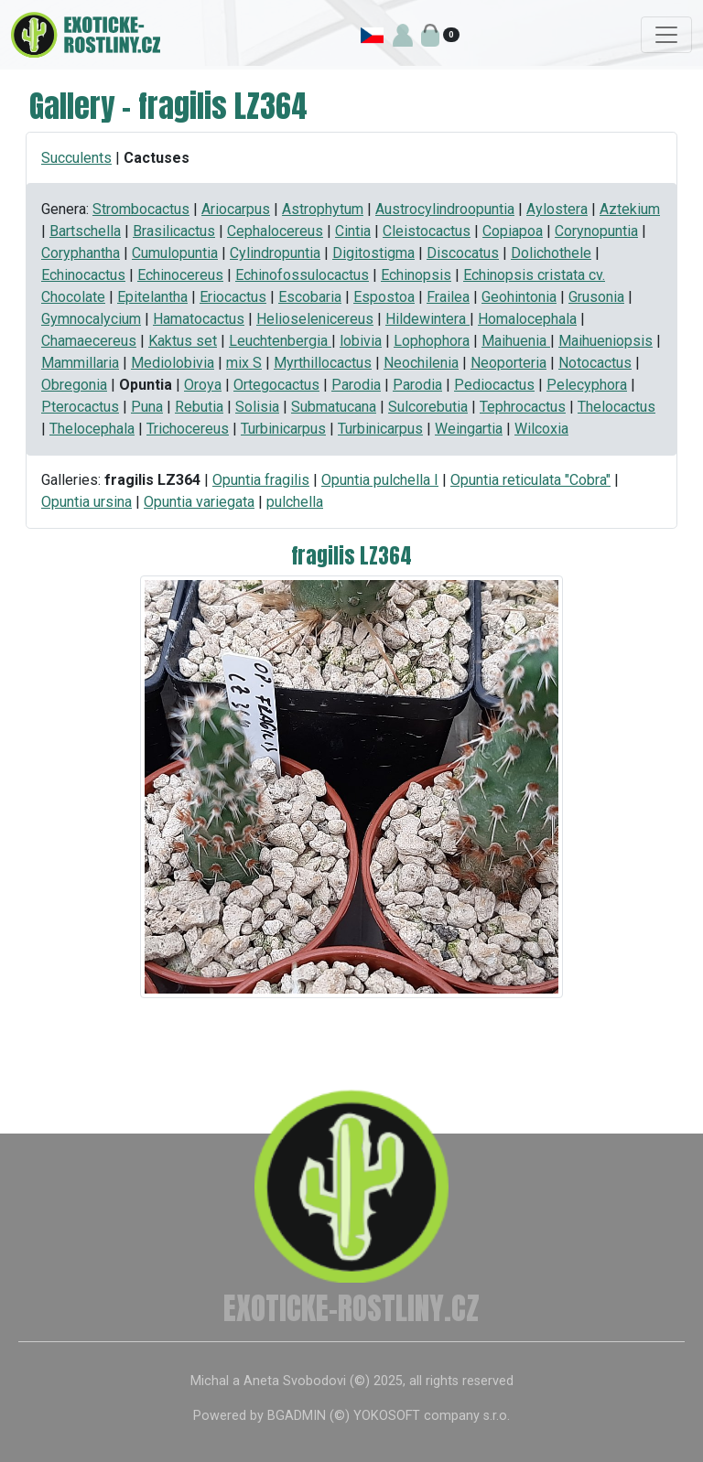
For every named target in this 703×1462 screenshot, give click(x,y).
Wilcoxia (541, 428)
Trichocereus (187, 428)
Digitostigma (373, 253)
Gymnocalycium (91, 319)
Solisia (257, 406)
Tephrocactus (523, 406)
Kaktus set (182, 340)
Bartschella (85, 231)
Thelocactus (616, 406)
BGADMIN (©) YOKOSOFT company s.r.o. (388, 1416)
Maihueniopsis (605, 340)
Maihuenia (515, 340)
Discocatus (463, 253)
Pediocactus (494, 384)
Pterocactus (80, 406)
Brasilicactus (174, 231)
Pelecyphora (586, 384)
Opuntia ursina (86, 502)
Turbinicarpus (283, 428)
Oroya (203, 384)
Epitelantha (152, 297)
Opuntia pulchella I (379, 480)
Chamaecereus (88, 340)
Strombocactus (140, 209)
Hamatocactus (198, 319)
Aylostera (557, 209)
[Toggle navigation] (666, 34)
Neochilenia (421, 362)
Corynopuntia (596, 231)
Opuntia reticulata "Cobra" (530, 480)
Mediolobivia (172, 362)
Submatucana (333, 406)
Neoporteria (508, 362)
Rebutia (199, 406)
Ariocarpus (235, 209)
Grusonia (596, 297)
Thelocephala (92, 428)
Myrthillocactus (323, 362)
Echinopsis (416, 275)
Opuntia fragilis (260, 480)
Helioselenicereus (314, 319)
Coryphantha (80, 253)
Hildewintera (427, 319)
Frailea (448, 297)
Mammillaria (80, 362)
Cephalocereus (275, 231)
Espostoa (384, 297)
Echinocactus (83, 275)
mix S (244, 362)
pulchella (294, 502)
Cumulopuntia (175, 253)
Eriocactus (233, 297)
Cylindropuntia (275, 253)
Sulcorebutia (428, 406)
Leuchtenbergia (280, 340)
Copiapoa (512, 231)
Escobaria (309, 297)
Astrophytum (322, 209)
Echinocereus (180, 275)
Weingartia (469, 428)
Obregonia (74, 384)
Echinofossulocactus (302, 275)
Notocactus (595, 362)
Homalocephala (527, 319)
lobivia (361, 340)
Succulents (76, 158)
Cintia (353, 231)
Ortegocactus (276, 384)
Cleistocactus (426, 231)
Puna (147, 406)
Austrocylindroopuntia (444, 209)
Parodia (356, 384)
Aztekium (630, 209)
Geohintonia (519, 297)
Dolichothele (551, 253)
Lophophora (432, 340)
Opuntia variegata (199, 502)
